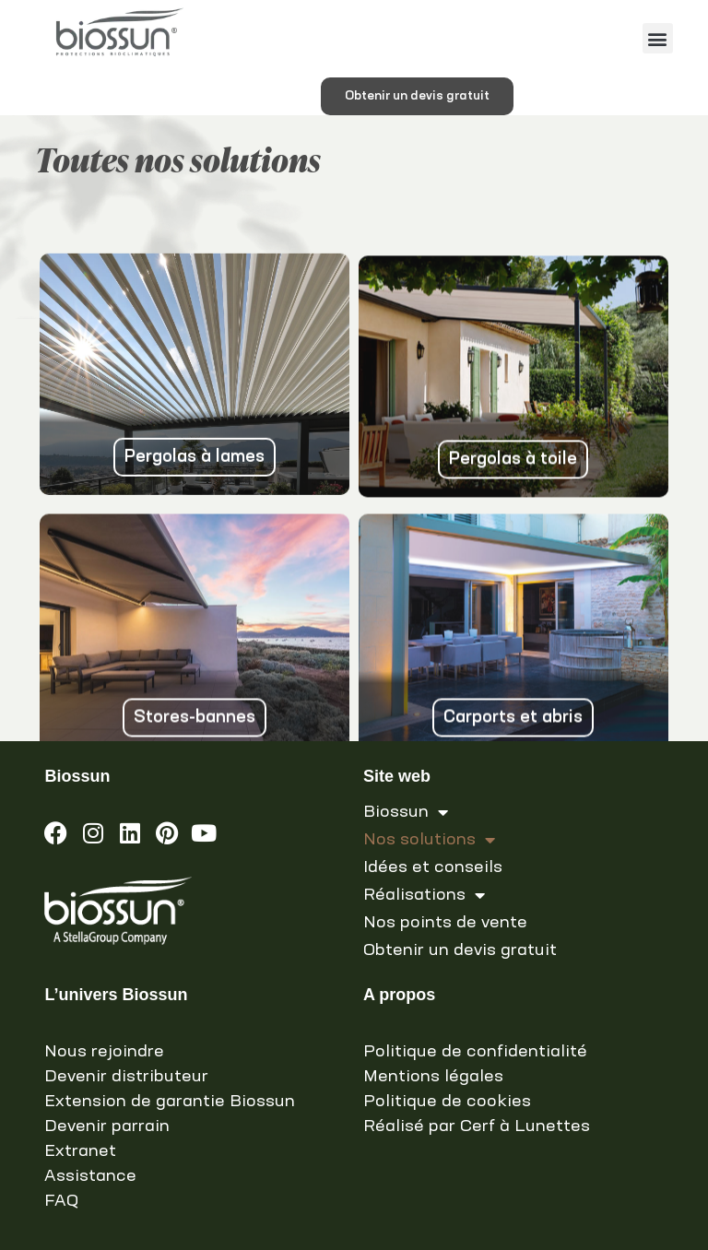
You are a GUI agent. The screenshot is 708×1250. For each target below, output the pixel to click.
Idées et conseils (432, 867)
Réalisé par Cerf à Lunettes (476, 1126)
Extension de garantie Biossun (169, 1101)
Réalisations (424, 895)
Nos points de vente (445, 922)
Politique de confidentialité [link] (475, 1052)
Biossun (405, 812)
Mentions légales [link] (433, 1076)
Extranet (80, 1151)
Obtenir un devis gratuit (460, 950)
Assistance (90, 1176)
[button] (658, 38)
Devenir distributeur (126, 1076)
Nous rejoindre (104, 1052)
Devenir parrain (107, 1126)
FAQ (61, 1201)
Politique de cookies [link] (447, 1101)
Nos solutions (429, 840)
